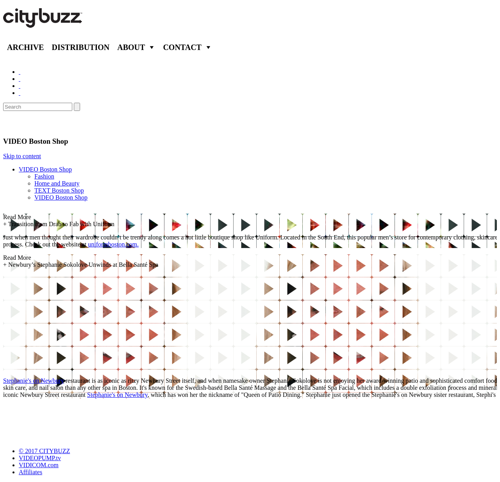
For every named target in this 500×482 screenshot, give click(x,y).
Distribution (80, 47)
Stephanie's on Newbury (33, 380)
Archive (25, 47)
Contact (182, 47)
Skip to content (22, 156)
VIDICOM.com (39, 465)
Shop (13, 124)
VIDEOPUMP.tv (40, 458)
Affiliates (30, 472)
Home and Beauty (57, 183)
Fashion (44, 176)
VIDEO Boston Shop (45, 169)
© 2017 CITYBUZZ (44, 451)
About (131, 47)
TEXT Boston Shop (59, 190)
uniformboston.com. (113, 244)
